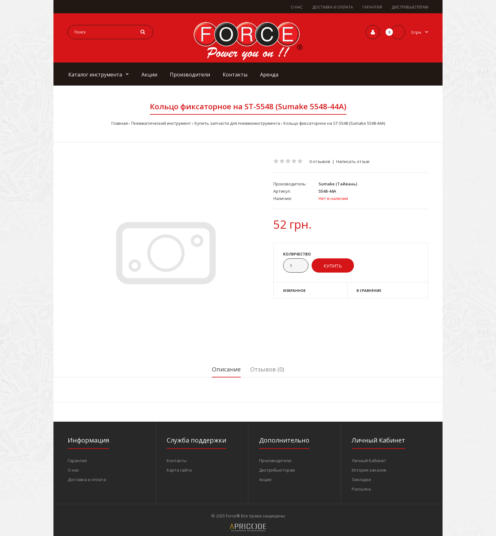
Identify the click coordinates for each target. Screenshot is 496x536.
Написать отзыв (352, 161)
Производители (275, 460)
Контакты (177, 460)
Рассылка (361, 489)
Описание (226, 369)
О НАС (297, 7)
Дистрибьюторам (277, 470)
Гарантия (77, 460)
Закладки (361, 479)
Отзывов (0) (267, 369)
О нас (73, 470)
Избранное (294, 290)
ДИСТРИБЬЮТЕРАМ (410, 7)
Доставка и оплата (87, 479)
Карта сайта (179, 470)
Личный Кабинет (369, 460)
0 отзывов (319, 161)
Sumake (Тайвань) (338, 184)
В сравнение (368, 290)
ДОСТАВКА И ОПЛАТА (332, 7)
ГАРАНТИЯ (372, 7)
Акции (265, 479)
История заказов (369, 470)
